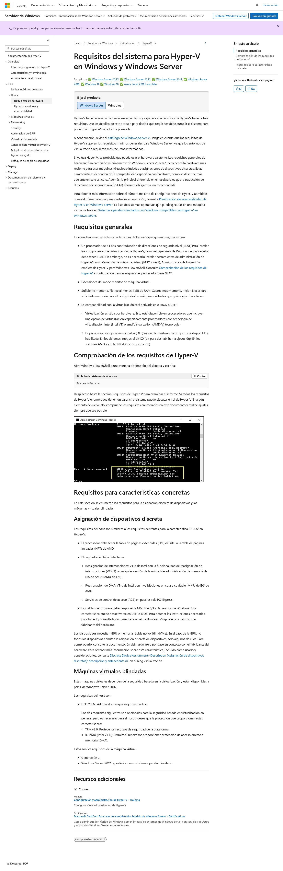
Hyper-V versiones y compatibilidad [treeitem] (26, 108)
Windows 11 (92, 84)
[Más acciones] (205, 43)
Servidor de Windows (100, 43)
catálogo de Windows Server (127, 138)
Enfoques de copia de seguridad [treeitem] (30, 161)
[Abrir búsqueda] (257, 5)
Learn (78, 43)
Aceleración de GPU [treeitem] (23, 133)
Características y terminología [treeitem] (29, 72)
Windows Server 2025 (105, 79)
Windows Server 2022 (137, 79)
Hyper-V (147, 43)
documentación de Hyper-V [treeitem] (24, 56)
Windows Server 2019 (169, 79)
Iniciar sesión (270, 5)
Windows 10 (111, 84)
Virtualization (127, 43)
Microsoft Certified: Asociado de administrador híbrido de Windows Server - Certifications (129, 816)
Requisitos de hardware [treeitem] (28, 100)
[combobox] (27, 48)
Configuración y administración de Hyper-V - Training (107, 800)
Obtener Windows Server (230, 16)
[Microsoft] (7, 5)
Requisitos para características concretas (254, 66)
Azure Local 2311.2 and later (141, 84)
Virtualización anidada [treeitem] (24, 139)
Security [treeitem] (16, 128)
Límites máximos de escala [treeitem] (27, 89)
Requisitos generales (248, 50)
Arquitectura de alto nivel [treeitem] (26, 78)
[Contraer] (48, 40)
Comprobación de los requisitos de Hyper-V (255, 57)
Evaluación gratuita (264, 16)
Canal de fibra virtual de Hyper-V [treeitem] (31, 144)
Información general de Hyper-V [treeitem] (30, 67)
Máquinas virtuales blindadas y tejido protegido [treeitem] (29, 152)
